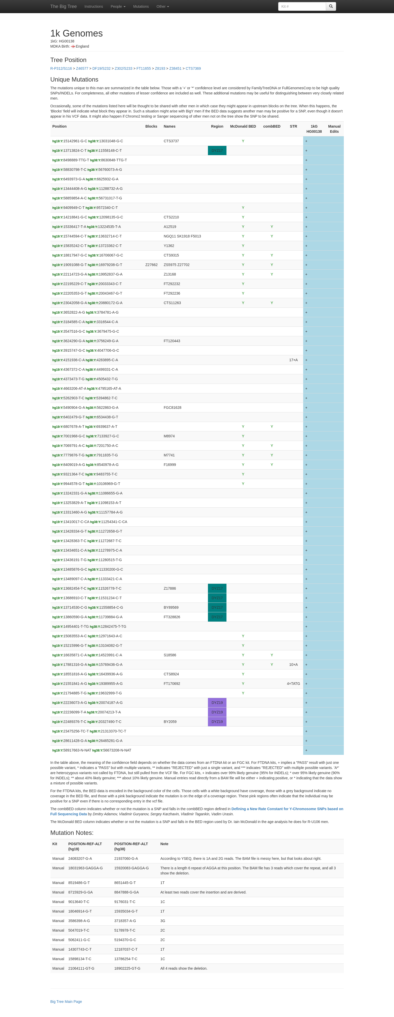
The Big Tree (63, 6)
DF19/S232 (101, 68)
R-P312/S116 (61, 68)
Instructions (94, 6)
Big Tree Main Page (66, 1002)
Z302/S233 (124, 68)
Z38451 (175, 68)
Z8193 (160, 68)
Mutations (141, 6)
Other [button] (162, 6)
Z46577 (82, 68)
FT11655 (143, 68)
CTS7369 (193, 68)
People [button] (118, 6)
